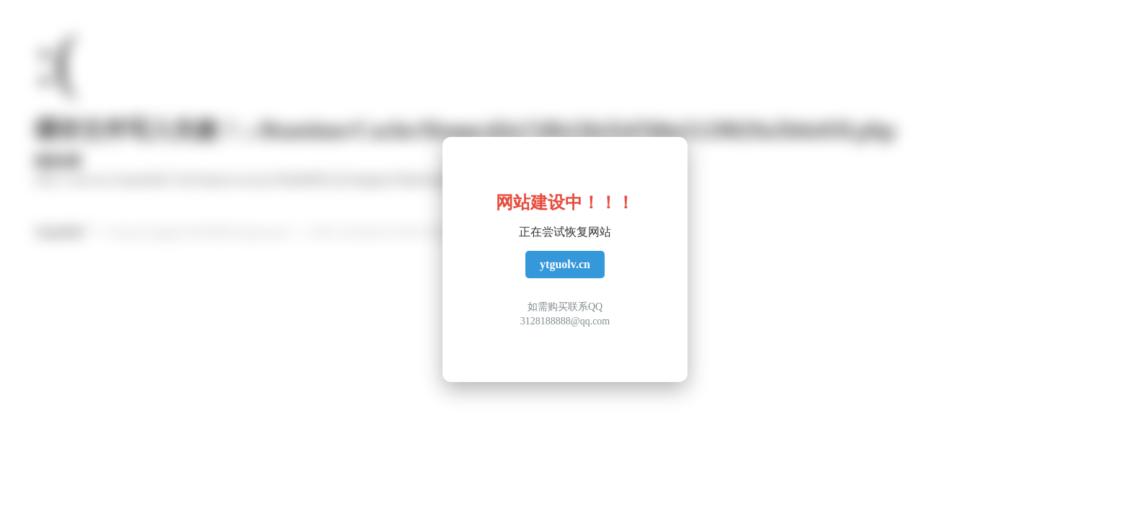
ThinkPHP (59, 232)
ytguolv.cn (565, 264)
